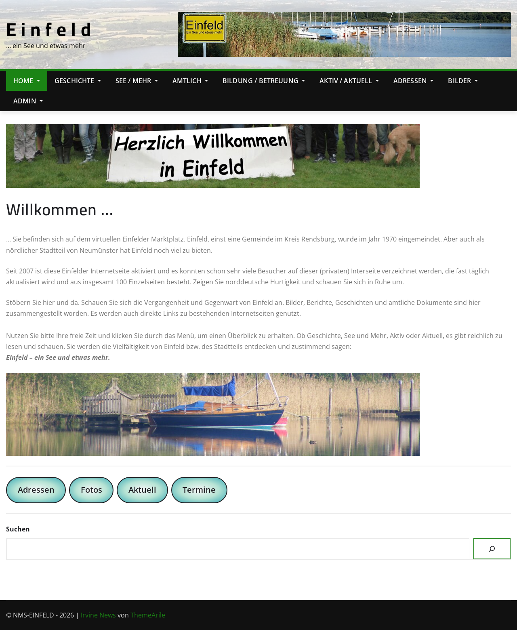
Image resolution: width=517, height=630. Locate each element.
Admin (28, 101)
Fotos (91, 489)
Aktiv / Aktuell (349, 80)
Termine (199, 489)
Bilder (462, 80)
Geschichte (78, 80)
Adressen (413, 80)
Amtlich (190, 80)
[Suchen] (492, 548)
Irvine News (98, 615)
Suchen (18, 529)
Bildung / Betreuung (264, 80)
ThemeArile (147, 615)
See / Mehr (137, 80)
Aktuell (142, 489)
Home (26, 80)
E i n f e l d (48, 29)
